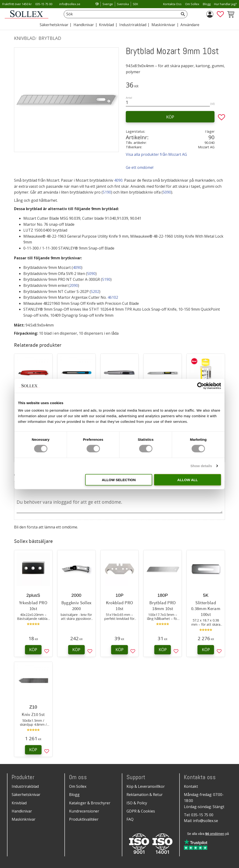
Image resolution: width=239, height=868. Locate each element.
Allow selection (119, 480)
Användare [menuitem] (189, 24)
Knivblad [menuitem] (106, 24)
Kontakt (191, 786)
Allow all (187, 480)
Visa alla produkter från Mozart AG (156, 154)
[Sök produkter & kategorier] (120, 14)
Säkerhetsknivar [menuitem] (54, 24)
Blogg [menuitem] (207, 4)
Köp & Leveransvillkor (146, 786)
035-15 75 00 (43, 4)
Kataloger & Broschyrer (89, 803)
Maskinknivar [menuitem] (163, 24)
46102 (113, 297)
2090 (74, 285)
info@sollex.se (69, 4)
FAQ (130, 819)
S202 (95, 291)
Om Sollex (77, 786)
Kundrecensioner (84, 811)
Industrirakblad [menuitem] (132, 24)
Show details (201, 466)
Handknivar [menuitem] (84, 24)
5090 (167, 192)
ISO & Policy (137, 803)
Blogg (74, 794)
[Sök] (183, 14)
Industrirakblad (25, 786)
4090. (118, 180)
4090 (77, 267)
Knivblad (19, 803)
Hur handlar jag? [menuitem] (225, 4)
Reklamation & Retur (145, 794)
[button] (220, 14)
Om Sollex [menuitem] (192, 4)
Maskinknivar (23, 819)
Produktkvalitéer (83, 819)
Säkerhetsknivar (26, 794)
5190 (107, 192)
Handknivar (22, 811)
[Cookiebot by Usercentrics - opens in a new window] (200, 385)
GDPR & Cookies (141, 811)
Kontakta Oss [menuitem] (172, 4)
